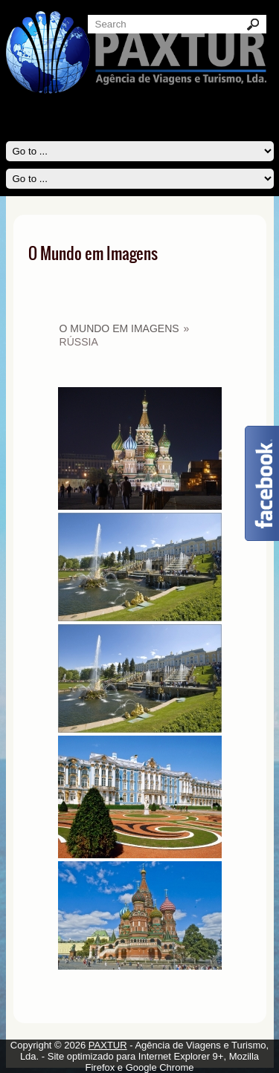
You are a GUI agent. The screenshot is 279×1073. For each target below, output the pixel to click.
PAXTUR (108, 1045)
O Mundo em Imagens (119, 328)
